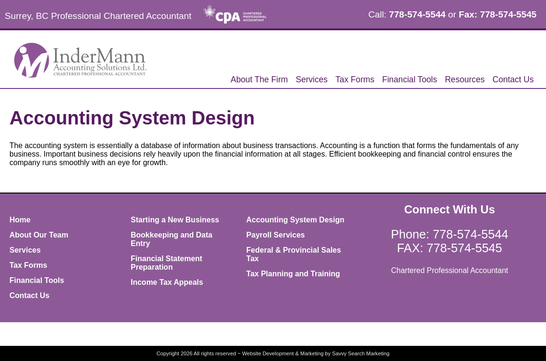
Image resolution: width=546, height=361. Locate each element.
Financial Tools (409, 79)
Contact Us (513, 79)
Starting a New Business (175, 220)
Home (19, 220)
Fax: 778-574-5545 (498, 14)
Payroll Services (275, 235)
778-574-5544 (417, 14)
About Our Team (38, 235)
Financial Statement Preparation (166, 263)
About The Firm (259, 79)
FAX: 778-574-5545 (449, 248)
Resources (464, 79)
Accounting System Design (295, 220)
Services (311, 79)
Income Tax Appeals (167, 282)
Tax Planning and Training (293, 274)
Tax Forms (354, 79)
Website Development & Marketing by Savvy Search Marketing (315, 353)
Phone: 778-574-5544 (450, 234)
